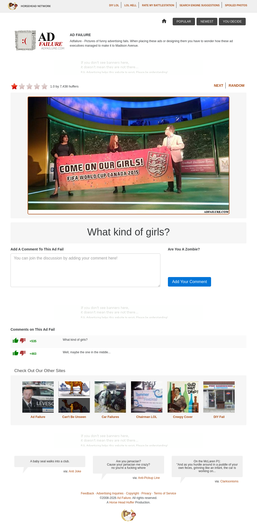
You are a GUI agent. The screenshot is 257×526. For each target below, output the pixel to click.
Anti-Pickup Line (149, 478)
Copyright (132, 493)
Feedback (87, 493)
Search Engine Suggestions (199, 5)
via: (66, 471)
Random (236, 85)
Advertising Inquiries (109, 493)
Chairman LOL (146, 417)
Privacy (146, 493)
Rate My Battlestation (158, 5)
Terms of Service (165, 493)
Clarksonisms (229, 481)
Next (218, 85)
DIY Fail (219, 417)
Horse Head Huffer (121, 502)
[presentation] (206, 263)
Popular (184, 21)
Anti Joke (75, 471)
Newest (207, 21)
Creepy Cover (182, 417)
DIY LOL (114, 5)
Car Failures (110, 417)
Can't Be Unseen (74, 417)
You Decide (232, 21)
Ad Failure (38, 417)
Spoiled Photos (236, 5)
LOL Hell (130, 5)
